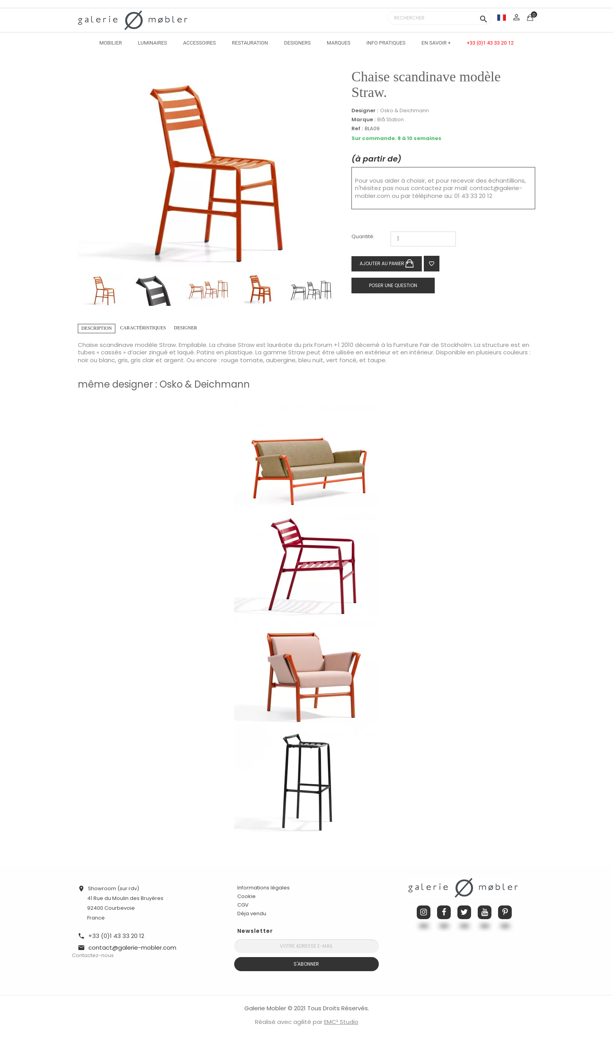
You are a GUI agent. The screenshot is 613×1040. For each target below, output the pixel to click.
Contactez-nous (93, 955)
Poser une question (393, 285)
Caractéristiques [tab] (143, 328)
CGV (243, 905)
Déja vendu (251, 913)
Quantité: (363, 237)
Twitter (464, 912)
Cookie (246, 896)
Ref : (357, 129)
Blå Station (390, 119)
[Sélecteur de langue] (501, 17)
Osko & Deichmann (404, 110)
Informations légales (263, 887)
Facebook (444, 912)
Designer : (364, 110)
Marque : (363, 119)
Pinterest (505, 912)
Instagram (423, 912)
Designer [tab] (185, 328)
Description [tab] (96, 328)
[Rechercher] (439, 18)
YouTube (484, 912)
